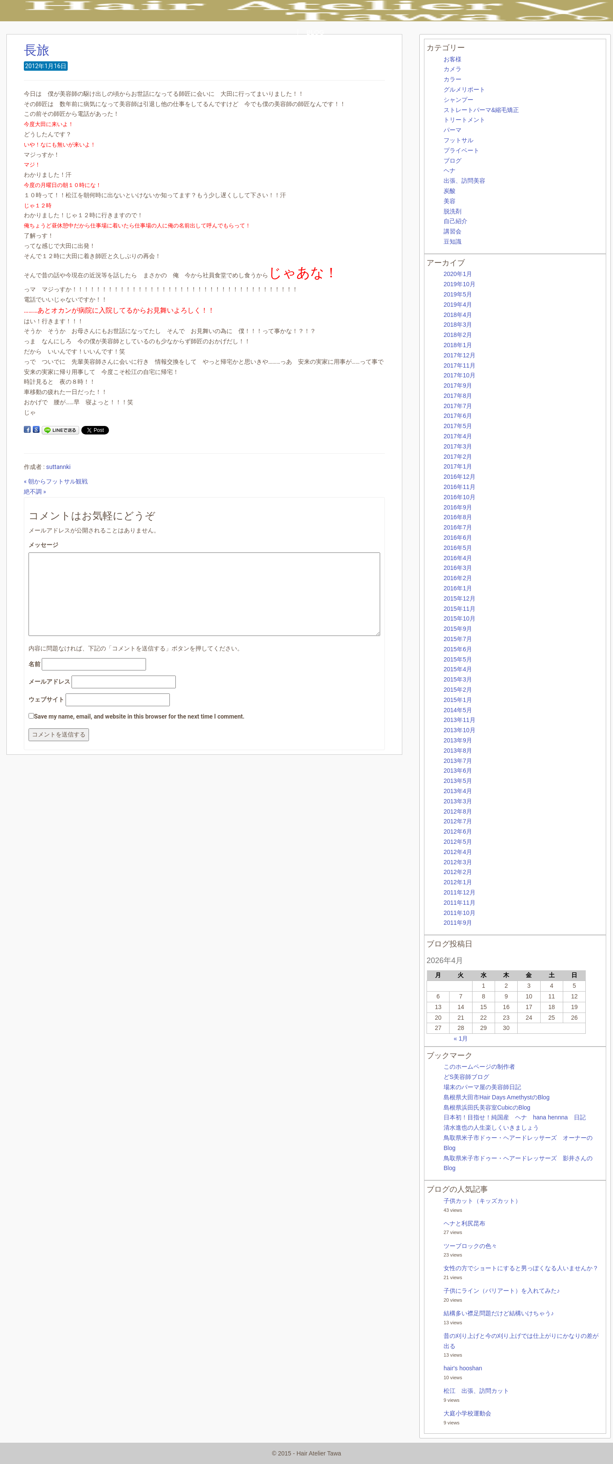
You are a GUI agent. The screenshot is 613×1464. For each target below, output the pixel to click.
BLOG (315, 32)
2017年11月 (460, 365)
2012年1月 (458, 882)
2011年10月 (460, 912)
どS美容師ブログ (466, 1076)
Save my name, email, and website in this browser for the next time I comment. (139, 716)
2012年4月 (458, 851)
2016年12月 (460, 476)
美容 (449, 201)
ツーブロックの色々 (470, 1246)
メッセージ (43, 544)
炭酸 (449, 190)
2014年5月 (458, 710)
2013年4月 (458, 791)
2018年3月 (458, 324)
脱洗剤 (452, 211)
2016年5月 (458, 547)
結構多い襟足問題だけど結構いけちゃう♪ (499, 1313)
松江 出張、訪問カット (476, 1390)
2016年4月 (458, 558)
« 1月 (461, 1038)
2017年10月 (460, 375)
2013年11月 (460, 719)
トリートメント (464, 119)
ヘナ (449, 170)
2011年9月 (458, 922)
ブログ (452, 160)
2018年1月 (458, 345)
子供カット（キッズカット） (482, 1200)
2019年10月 (460, 284)
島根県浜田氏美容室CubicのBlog (487, 1107)
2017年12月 (460, 355)
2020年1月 (458, 273)
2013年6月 (458, 770)
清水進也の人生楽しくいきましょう (491, 1127)
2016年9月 (458, 507)
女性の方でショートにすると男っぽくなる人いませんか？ (521, 1268)
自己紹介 (455, 221)
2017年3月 (458, 446)
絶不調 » (35, 491)
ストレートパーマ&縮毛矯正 (481, 109)
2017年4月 (458, 436)
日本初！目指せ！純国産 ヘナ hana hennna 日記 (515, 1117)
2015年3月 (458, 679)
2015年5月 (458, 659)
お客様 (452, 59)
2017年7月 (458, 406)
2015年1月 (458, 699)
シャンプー (458, 99)
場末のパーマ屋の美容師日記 (482, 1087)
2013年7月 (458, 760)
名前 (34, 664)
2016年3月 (458, 567)
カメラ (452, 69)
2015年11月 (460, 608)
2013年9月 (458, 740)
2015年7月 (458, 639)
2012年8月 (458, 811)
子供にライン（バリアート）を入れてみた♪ (502, 1290)
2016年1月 (458, 588)
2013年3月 (458, 801)
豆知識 (452, 241)
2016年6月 (458, 537)
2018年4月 (458, 314)
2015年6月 (458, 649)
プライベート (461, 150)
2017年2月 (458, 456)
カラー (452, 79)
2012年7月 (458, 821)
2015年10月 (460, 618)
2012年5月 (458, 841)
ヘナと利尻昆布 (464, 1223)
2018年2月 (458, 334)
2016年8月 (458, 517)
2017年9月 (458, 385)
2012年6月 (458, 831)
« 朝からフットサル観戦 (56, 481)
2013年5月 (458, 780)
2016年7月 (458, 527)
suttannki (58, 466)
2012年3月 (458, 862)
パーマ (452, 130)
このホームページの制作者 (479, 1066)
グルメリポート (464, 89)
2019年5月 (458, 294)
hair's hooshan (463, 1368)
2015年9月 (458, 628)
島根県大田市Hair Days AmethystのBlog (497, 1097)
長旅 (36, 50)
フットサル (458, 140)
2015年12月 (460, 598)
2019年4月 (458, 304)
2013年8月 (458, 750)
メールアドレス (49, 681)
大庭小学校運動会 (467, 1413)
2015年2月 (458, 689)
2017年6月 (458, 415)
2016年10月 (460, 497)
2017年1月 (458, 466)
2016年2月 (458, 578)
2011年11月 (460, 902)
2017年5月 (458, 426)
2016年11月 (460, 486)
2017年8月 (458, 395)
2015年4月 (458, 669)
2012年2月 (458, 872)
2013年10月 (460, 730)
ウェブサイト (46, 699)
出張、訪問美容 (464, 180)
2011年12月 (460, 892)
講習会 (452, 231)
